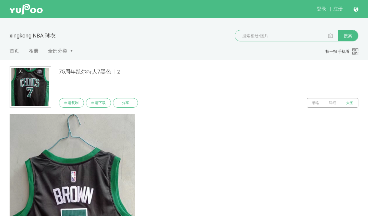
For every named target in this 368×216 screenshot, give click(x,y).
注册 (338, 9)
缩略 (315, 103)
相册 (33, 51)
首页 (14, 51)
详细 (332, 103)
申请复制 (71, 103)
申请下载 (98, 103)
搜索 (348, 35)
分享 (125, 103)
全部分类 (57, 51)
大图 (349, 103)
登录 (321, 9)
